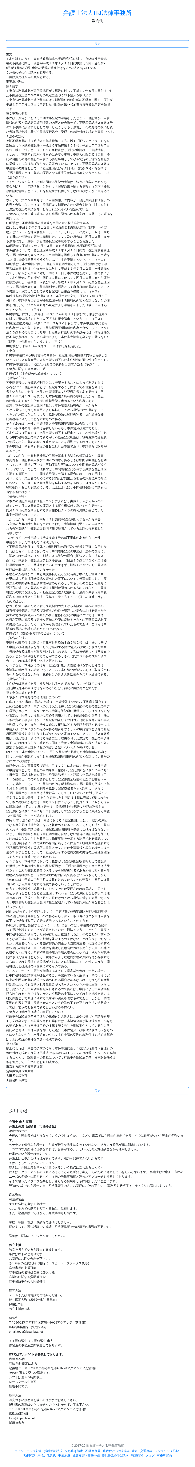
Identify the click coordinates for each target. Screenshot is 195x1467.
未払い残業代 (47, 1455)
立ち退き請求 (74, 1451)
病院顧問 (137, 1455)
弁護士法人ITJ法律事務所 (97, 12)
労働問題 (29, 1455)
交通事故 (146, 1451)
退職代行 (109, 1451)
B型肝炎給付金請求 (115, 1455)
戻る (97, 44)
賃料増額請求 (53, 1451)
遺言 (135, 1451)
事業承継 (64, 1455)
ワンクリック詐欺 (167, 1451)
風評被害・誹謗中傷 (86, 1455)
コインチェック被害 (28, 1451)
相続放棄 (123, 1451)
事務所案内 (164, 1455)
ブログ (149, 1455)
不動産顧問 (93, 1451)
